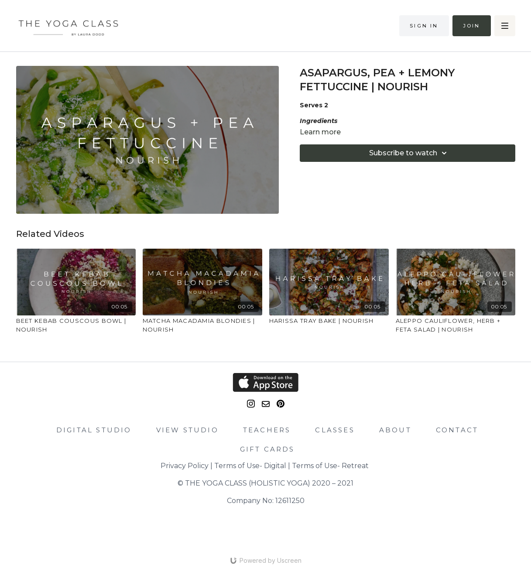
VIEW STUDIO (187, 430)
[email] (266, 404)
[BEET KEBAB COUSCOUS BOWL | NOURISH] (76, 325)
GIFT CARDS (267, 449)
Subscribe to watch (409, 153)
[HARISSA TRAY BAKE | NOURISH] (329, 321)
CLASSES (334, 430)
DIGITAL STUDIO (94, 430)
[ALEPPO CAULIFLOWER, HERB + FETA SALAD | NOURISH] (455, 325)
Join (471, 26)
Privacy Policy (185, 466)
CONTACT (457, 430)
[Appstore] (265, 382)
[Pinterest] (280, 404)
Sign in (424, 26)
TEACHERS (267, 430)
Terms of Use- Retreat (330, 466)
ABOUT (395, 430)
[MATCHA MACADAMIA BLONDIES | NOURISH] (202, 325)
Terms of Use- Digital (250, 466)
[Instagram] (251, 403)
